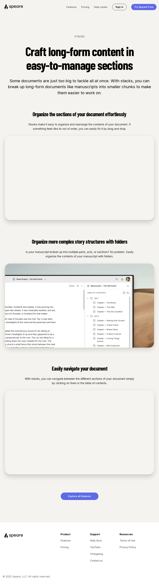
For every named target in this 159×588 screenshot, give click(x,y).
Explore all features (79, 496)
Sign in (119, 6)
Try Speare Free (143, 6)
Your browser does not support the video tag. (79, 178)
